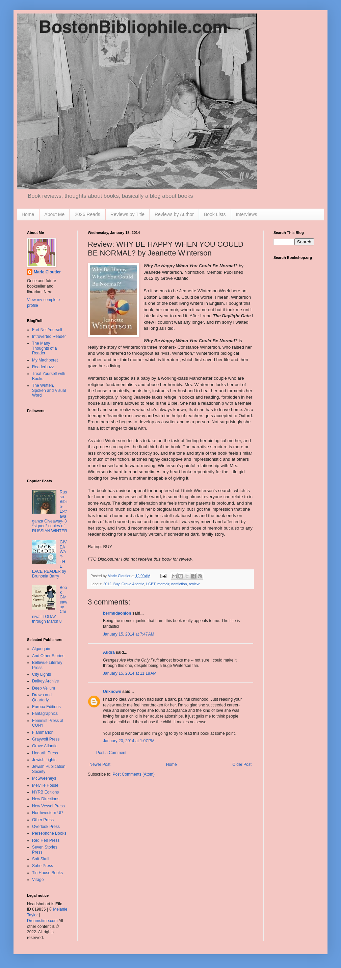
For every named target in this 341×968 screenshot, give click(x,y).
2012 (107, 584)
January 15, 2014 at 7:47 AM (128, 634)
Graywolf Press (45, 739)
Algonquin (41, 648)
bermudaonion (117, 613)
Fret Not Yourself (47, 329)
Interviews (246, 214)
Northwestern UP (47, 812)
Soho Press (42, 865)
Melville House (45, 785)
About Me (54, 214)
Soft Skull (40, 859)
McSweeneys (44, 778)
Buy (116, 584)
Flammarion (42, 732)
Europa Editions (46, 706)
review (194, 584)
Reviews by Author (174, 214)
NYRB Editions (45, 792)
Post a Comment (111, 752)
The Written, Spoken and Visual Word (49, 390)
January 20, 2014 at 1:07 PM (128, 740)
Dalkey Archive (45, 681)
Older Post (242, 764)
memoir (163, 584)
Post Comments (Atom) (133, 774)
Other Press (43, 819)
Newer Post (99, 764)
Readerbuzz (43, 367)
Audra (109, 652)
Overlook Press (46, 826)
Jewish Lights (44, 759)
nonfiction (179, 584)
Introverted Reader (49, 336)
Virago (38, 879)
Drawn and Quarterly (42, 697)
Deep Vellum (43, 688)
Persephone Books (49, 833)
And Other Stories (48, 655)
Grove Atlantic (133, 584)
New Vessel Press (48, 806)
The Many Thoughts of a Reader (44, 348)
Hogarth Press (45, 753)
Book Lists (215, 214)
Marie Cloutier (47, 272)
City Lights (41, 674)
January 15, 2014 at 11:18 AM (129, 673)
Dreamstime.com (42, 920)
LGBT (150, 584)
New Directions (45, 799)
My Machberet (45, 360)
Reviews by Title (127, 214)
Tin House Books (47, 872)
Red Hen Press (45, 840)
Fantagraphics (45, 713)
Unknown (112, 691)
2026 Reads (87, 214)
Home (28, 214)
